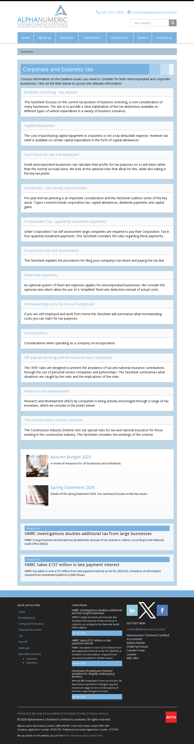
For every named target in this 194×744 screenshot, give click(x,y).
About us (44, 38)
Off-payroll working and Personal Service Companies (68, 357)
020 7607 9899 (112, 12)
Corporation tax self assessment (51, 250)
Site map (36, 713)
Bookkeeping (26, 618)
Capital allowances (39, 125)
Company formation (31, 624)
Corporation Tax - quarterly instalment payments (65, 221)
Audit (21, 612)
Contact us (164, 38)
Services (67, 38)
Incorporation (35, 332)
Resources (119, 38)
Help (83, 713)
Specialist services (29, 654)
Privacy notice (97, 713)
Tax (20, 636)
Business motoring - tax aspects (51, 92)
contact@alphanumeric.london (154, 12)
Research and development (46, 391)
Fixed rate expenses (40, 275)
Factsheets (92, 38)
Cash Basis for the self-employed (51, 154)
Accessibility (53, 713)
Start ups (23, 648)
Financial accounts (29, 630)
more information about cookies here (83, 735)
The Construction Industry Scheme (53, 420)
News (142, 38)
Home (25, 38)
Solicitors (32, 662)
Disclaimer (70, 713)
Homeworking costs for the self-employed (59, 304)
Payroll (22, 642)
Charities (31, 659)
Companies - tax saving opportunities (55, 187)
